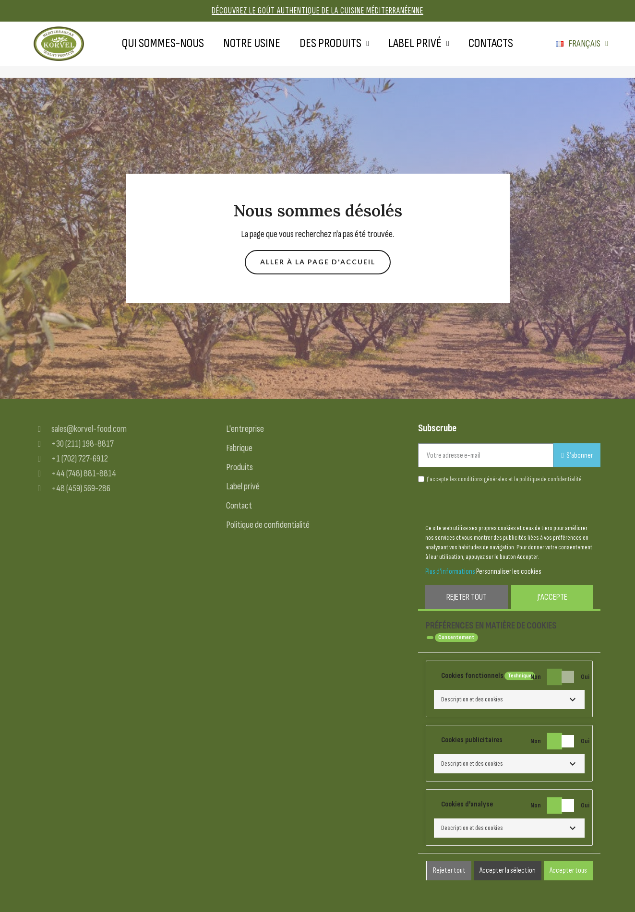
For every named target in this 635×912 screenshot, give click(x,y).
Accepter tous (568, 870)
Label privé (418, 43)
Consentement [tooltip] (456, 637)
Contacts (490, 43)
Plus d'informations (450, 571)
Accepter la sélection (507, 870)
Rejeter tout (466, 597)
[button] (318, 262)
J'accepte (552, 597)
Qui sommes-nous (163, 43)
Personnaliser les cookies (508, 571)
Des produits (334, 43)
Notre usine (251, 43)
